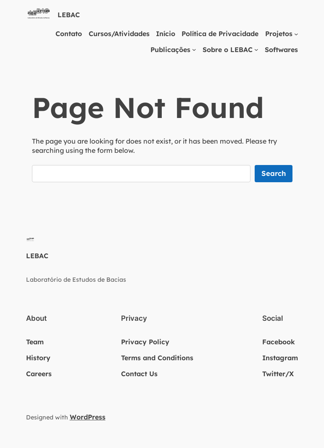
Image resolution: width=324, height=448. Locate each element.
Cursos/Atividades (119, 33)
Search (273, 173)
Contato (68, 33)
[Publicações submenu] (194, 49)
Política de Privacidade (220, 33)
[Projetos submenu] (296, 33)
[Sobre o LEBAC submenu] (256, 49)
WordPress (87, 417)
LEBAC (69, 14)
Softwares (281, 49)
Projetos (278, 33)
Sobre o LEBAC (228, 49)
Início (165, 33)
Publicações (170, 49)
